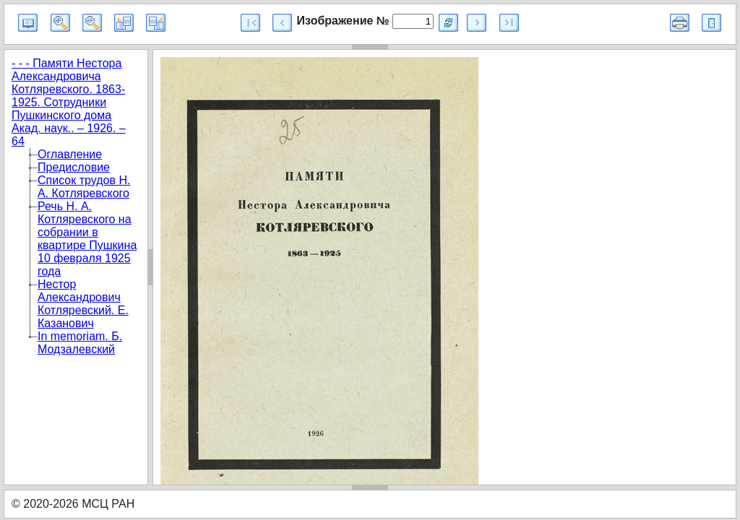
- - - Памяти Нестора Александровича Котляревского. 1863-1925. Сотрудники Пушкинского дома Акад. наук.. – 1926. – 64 (69, 102)
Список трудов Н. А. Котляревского (84, 186)
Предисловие (74, 167)
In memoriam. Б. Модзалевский (80, 342)
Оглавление (70, 154)
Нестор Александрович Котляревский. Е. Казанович (83, 303)
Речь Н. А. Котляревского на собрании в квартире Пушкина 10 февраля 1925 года (87, 238)
